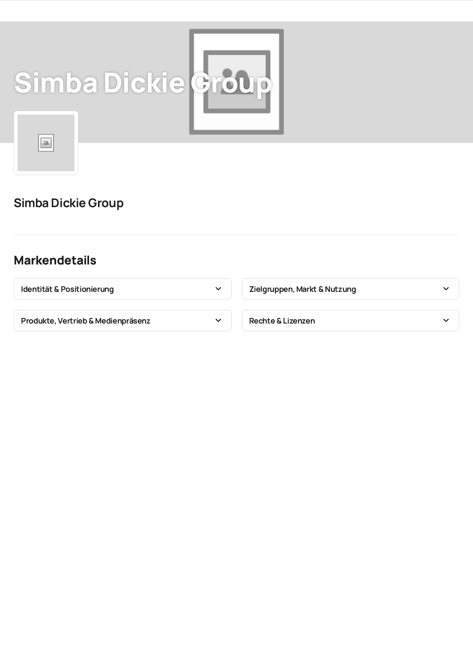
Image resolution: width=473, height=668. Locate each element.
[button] (122, 289)
